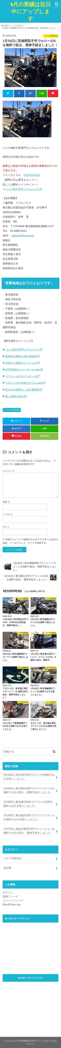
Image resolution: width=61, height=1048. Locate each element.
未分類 (7, 867)
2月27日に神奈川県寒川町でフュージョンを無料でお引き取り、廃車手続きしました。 (29, 830)
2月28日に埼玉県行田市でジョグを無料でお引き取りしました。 (29, 776)
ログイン (8, 892)
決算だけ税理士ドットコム (21, 362)
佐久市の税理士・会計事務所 (22, 389)
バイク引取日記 (13, 410)
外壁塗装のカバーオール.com (22, 369)
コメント (9, 471)
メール (7, 514)
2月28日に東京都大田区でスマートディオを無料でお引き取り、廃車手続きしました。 (29, 790)
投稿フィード (10, 896)
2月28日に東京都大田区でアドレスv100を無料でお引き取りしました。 (28, 803)
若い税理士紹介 (14, 396)
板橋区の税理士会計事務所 (21, 356)
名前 (6, 501)
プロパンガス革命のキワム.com (23, 382)
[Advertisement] (27, 944)
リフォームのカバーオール (21, 376)
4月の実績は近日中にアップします (30, 11)
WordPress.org (11, 904)
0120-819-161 (31, 175)
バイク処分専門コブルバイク (22, 189)
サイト (6, 527)
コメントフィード (13, 900)
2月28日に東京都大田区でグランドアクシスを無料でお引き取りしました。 (29, 817)
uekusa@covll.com (22, 235)
